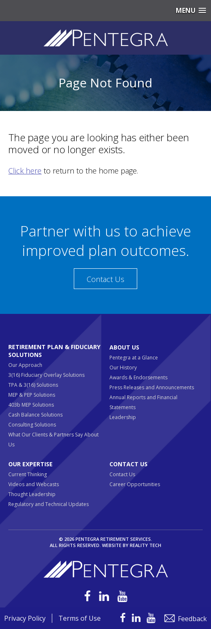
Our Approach (25, 365)
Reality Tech (145, 545)
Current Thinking (27, 474)
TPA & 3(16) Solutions (33, 384)
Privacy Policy (25, 618)
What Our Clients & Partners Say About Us (53, 439)
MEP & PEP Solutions (31, 394)
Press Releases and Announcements (151, 387)
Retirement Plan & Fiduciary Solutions (54, 351)
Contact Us (105, 279)
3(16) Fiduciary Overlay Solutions (46, 374)
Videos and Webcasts (33, 484)
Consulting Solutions (32, 424)
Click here (24, 171)
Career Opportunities (134, 484)
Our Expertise (30, 464)
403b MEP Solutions (31, 404)
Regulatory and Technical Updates (48, 504)
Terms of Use (79, 618)
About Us (124, 347)
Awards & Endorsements (138, 377)
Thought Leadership (32, 494)
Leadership (122, 417)
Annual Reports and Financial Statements (143, 402)
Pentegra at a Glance (133, 357)
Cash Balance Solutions (35, 414)
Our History (123, 367)
